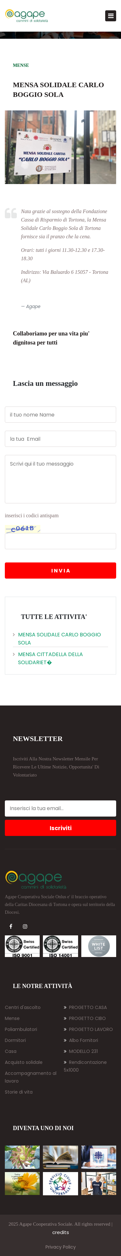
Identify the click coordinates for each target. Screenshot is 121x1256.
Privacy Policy (60, 1247)
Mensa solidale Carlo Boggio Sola (57, 638)
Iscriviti (61, 828)
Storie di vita (19, 1092)
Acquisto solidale (24, 1062)
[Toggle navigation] (110, 15)
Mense (12, 1018)
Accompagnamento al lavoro (30, 1077)
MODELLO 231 (81, 1051)
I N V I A (60, 570)
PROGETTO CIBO (85, 1018)
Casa (10, 1051)
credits (60, 1232)
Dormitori (15, 1040)
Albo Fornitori (81, 1040)
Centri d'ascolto (23, 1007)
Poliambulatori (21, 1029)
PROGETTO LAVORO (88, 1029)
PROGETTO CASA (85, 1007)
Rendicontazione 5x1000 (85, 1066)
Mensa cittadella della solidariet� (48, 658)
